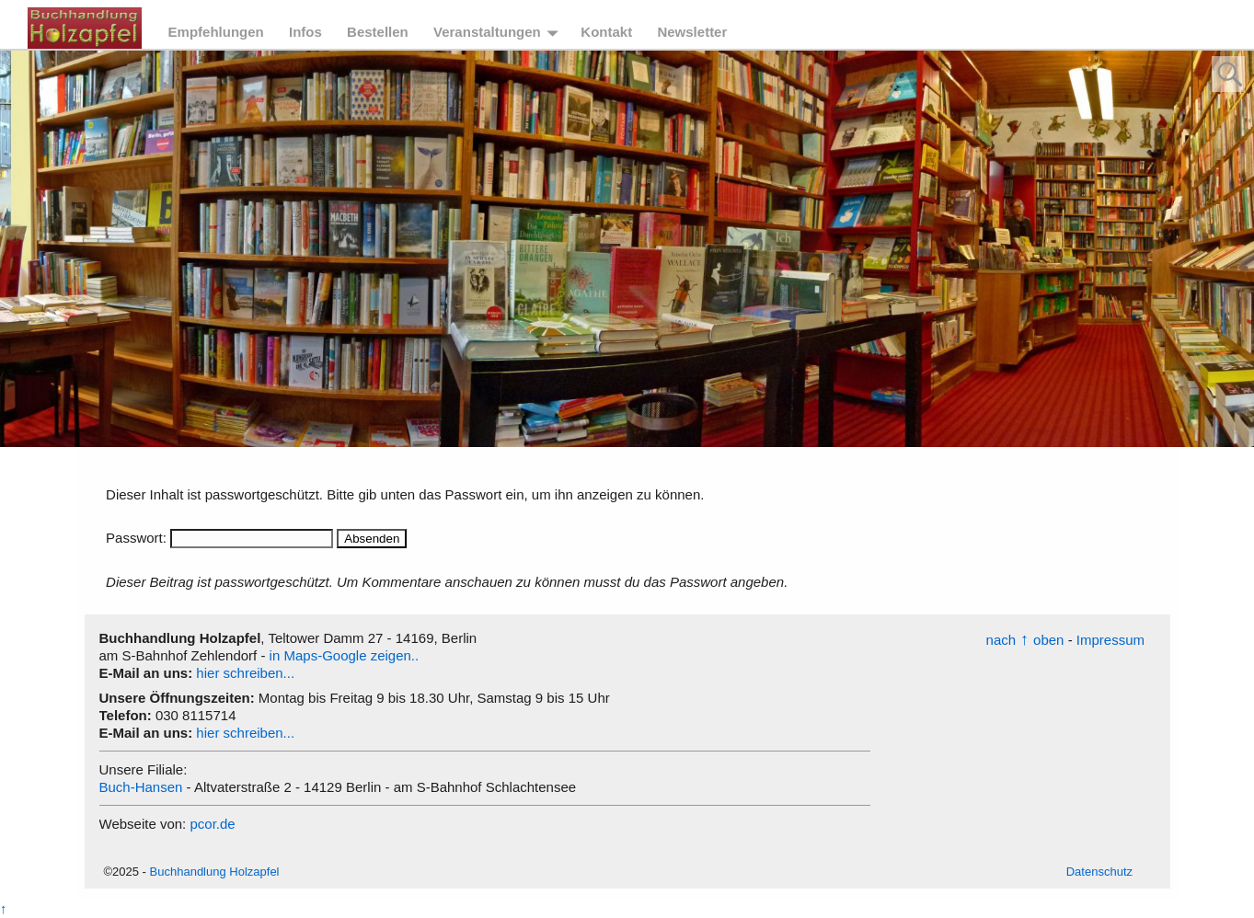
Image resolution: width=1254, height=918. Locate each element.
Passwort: (219, 537)
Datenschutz (1099, 871)
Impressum (1110, 640)
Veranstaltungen (487, 32)
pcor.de (212, 824)
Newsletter (692, 32)
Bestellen (377, 32)
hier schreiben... (245, 673)
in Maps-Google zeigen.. (345, 655)
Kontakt (606, 32)
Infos (305, 32)
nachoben (1025, 640)
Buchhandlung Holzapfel (215, 871)
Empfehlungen (216, 32)
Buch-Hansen (141, 787)
